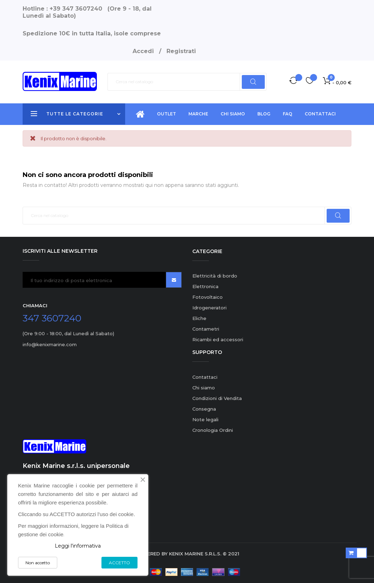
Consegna (204, 409)
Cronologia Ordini (212, 430)
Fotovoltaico (207, 297)
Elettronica (205, 286)
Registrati (181, 51)
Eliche (199, 318)
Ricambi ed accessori (217, 339)
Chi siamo (203, 387)
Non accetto (37, 562)
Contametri (205, 329)
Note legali (205, 419)
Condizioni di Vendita (217, 398)
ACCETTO (119, 562)
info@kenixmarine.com (50, 344)
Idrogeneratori (209, 307)
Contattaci (204, 377)
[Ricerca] (187, 82)
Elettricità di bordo (214, 276)
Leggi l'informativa (78, 546)
